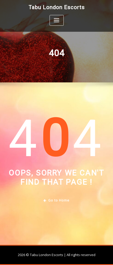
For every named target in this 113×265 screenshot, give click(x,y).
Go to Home (56, 200)
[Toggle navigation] (57, 20)
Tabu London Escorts (57, 7)
